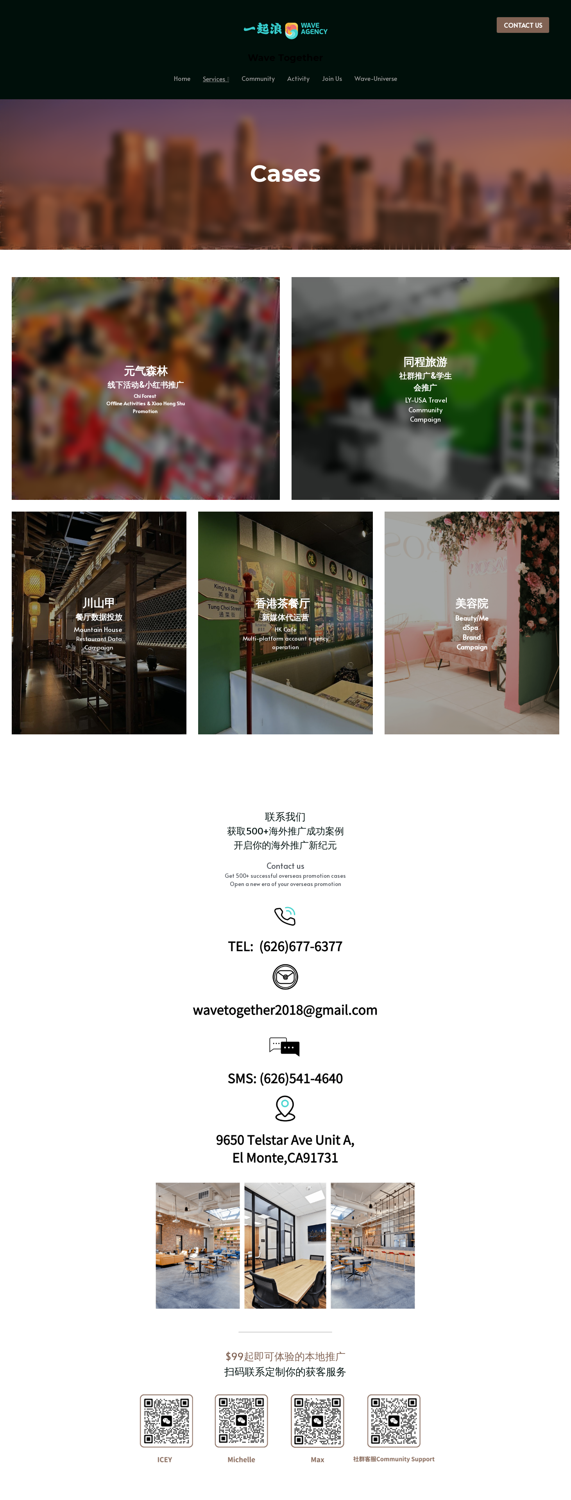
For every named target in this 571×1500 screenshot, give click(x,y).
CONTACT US (523, 25)
